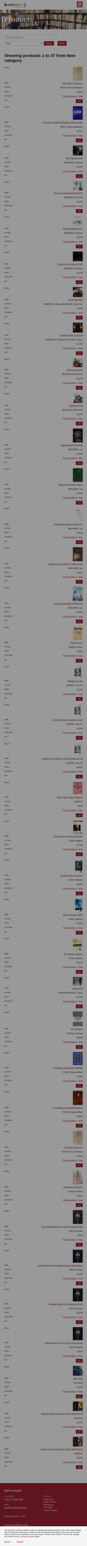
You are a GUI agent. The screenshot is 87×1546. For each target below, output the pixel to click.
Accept (7, 1542)
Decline (20, 1542)
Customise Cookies (27, 1536)
